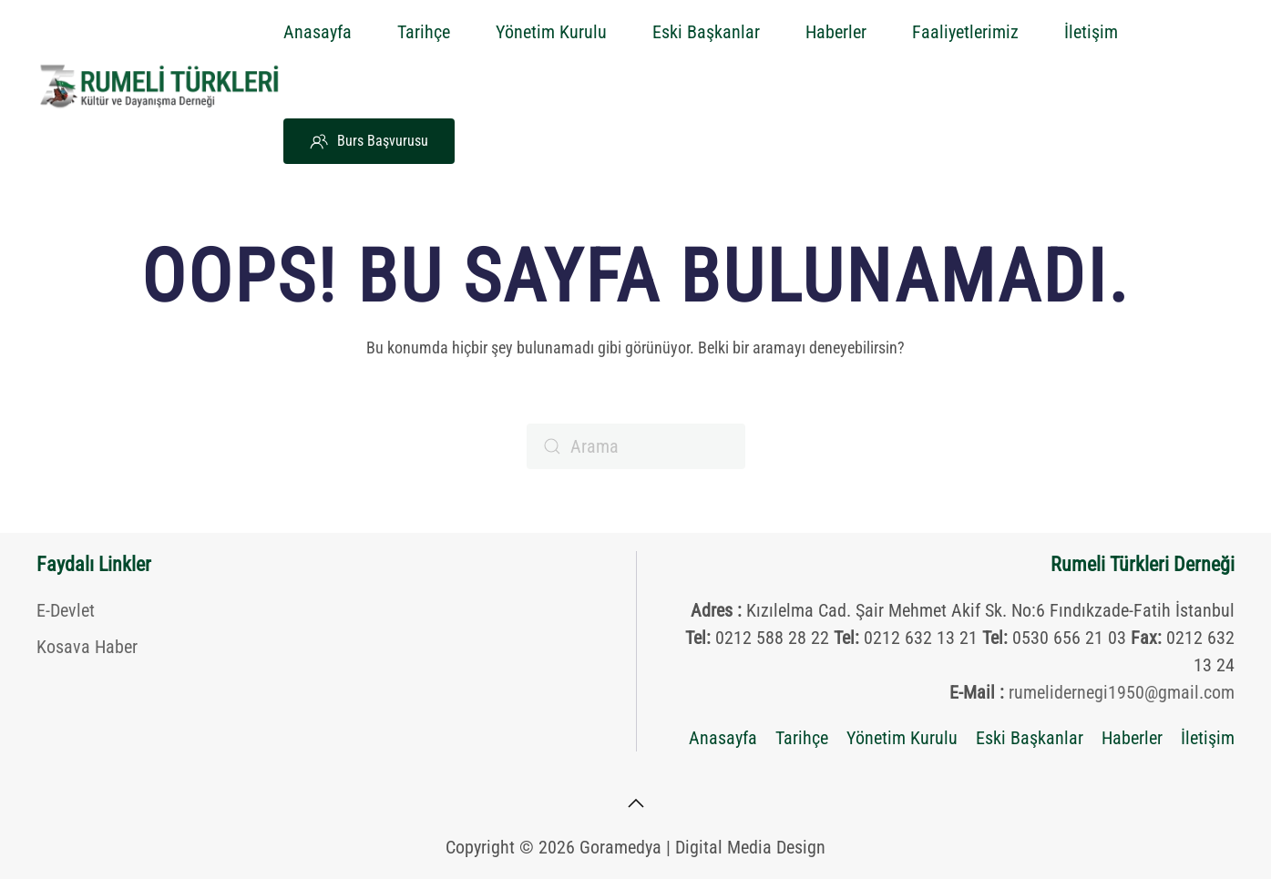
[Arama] (636, 446)
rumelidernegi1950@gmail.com (1122, 692)
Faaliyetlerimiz (965, 32)
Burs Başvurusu (369, 141)
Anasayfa (317, 32)
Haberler (835, 32)
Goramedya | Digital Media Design (702, 847)
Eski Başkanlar (706, 32)
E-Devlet (65, 610)
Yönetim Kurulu (551, 32)
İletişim (1091, 32)
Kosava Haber (87, 647)
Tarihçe (423, 32)
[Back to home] (159, 86)
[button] (636, 803)
